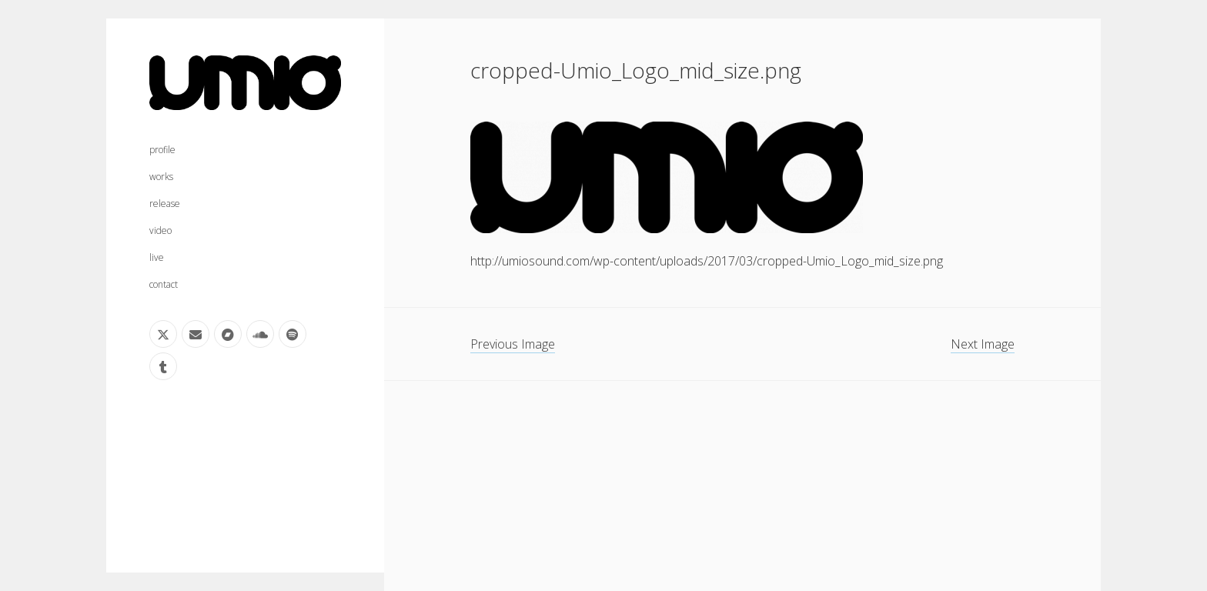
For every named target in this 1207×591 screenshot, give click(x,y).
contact (163, 284)
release (164, 203)
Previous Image (512, 344)
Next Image (983, 344)
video (160, 230)
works (161, 176)
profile (162, 149)
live (156, 257)
